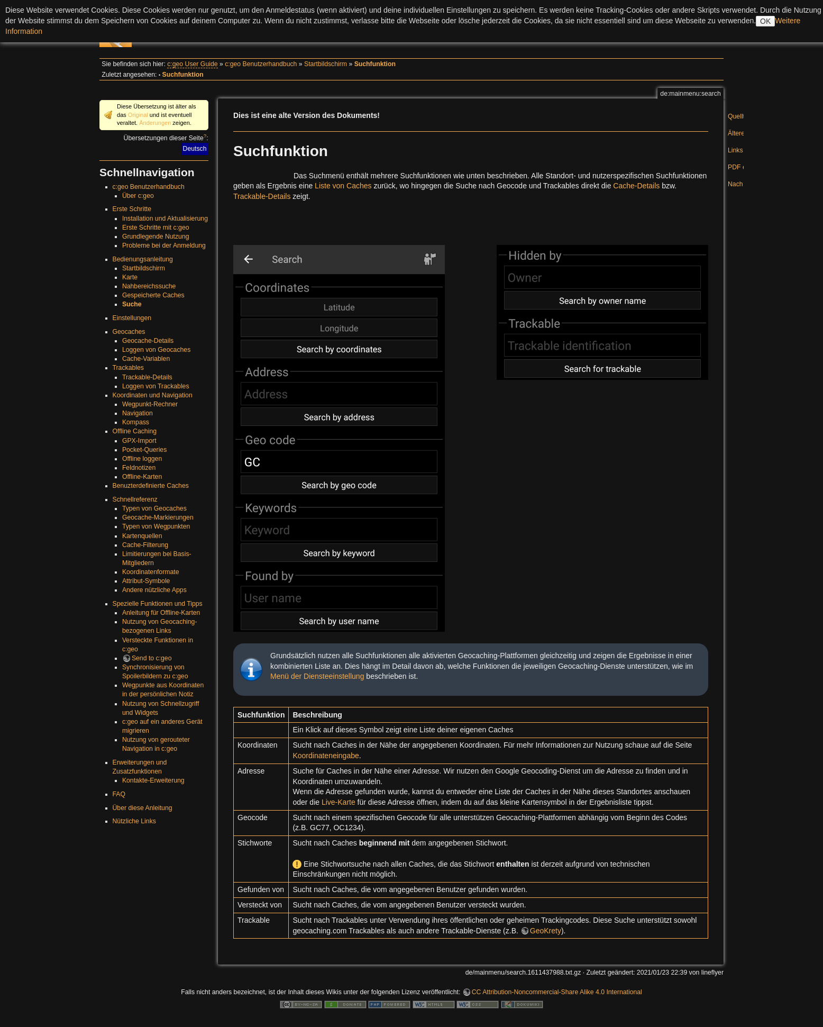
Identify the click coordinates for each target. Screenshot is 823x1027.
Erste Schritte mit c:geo (155, 227)
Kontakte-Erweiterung (153, 780)
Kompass (135, 422)
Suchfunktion (375, 64)
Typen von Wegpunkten (156, 526)
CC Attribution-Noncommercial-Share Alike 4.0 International (557, 992)
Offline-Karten (142, 476)
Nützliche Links (134, 821)
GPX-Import (139, 440)
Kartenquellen (142, 536)
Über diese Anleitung (142, 808)
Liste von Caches (343, 185)
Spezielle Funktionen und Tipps (158, 603)
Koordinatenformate (150, 572)
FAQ (119, 794)
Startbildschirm (325, 64)
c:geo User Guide (192, 64)
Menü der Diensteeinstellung (317, 676)
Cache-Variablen (146, 358)
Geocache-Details (147, 340)
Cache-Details (636, 185)
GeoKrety (545, 930)
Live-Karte (338, 802)
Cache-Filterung (145, 545)
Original (138, 115)
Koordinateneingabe (325, 755)
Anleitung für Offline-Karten (161, 612)
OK (765, 21)
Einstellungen (132, 318)
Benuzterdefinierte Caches (151, 485)
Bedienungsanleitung (143, 259)
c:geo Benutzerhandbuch (261, 64)
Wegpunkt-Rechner (150, 404)
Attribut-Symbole (146, 581)
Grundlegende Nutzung (155, 236)
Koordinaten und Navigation (153, 395)
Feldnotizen (139, 467)
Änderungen (155, 123)
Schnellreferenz (135, 499)
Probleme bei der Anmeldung (164, 245)
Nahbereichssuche (149, 286)
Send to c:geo (152, 658)
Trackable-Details (147, 377)
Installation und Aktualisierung (165, 218)
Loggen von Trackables (155, 386)
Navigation (137, 413)
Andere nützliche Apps (154, 590)
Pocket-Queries (144, 449)
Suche (132, 304)
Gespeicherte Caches (153, 295)
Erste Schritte (132, 209)
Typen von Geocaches (154, 508)
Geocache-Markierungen (158, 517)
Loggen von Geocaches (156, 349)
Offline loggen (142, 458)
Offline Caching (135, 431)
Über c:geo (138, 195)
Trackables (128, 367)
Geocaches (129, 331)
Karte (130, 277)
